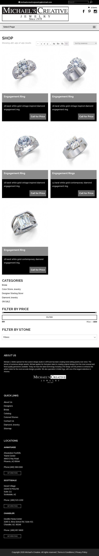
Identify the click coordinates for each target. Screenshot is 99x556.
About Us (8, 402)
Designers (8, 406)
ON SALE (6, 302)
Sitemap (8, 428)
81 (62, 44)
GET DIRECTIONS (12, 473)
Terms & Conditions (66, 552)
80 (58, 44)
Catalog (7, 413)
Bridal (4, 285)
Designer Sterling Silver (12, 293)
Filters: (6, 337)
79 (54, 44)
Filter (49, 317)
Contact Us (9, 421)
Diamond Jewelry (10, 297)
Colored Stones (11, 417)
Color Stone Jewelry (11, 289)
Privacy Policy (81, 552)
